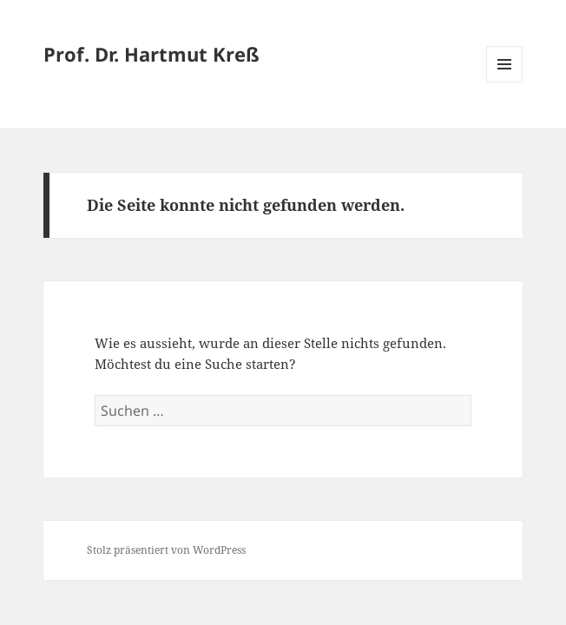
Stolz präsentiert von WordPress (166, 550)
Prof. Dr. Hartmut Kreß (151, 54)
